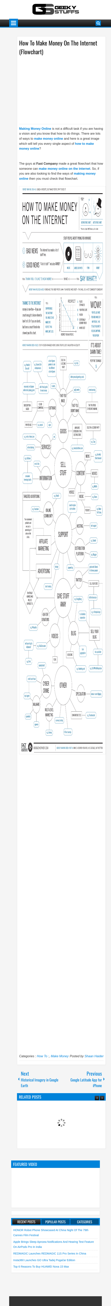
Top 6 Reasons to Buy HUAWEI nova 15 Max (41, 1266)
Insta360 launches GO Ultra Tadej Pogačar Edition (44, 1260)
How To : (43, 1056)
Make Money (60, 1056)
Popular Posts (55, 1221)
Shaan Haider (94, 1056)
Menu (13, 23)
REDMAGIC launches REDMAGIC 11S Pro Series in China (49, 1253)
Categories (84, 1221)
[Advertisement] (57, 89)
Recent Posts (26, 1221)
